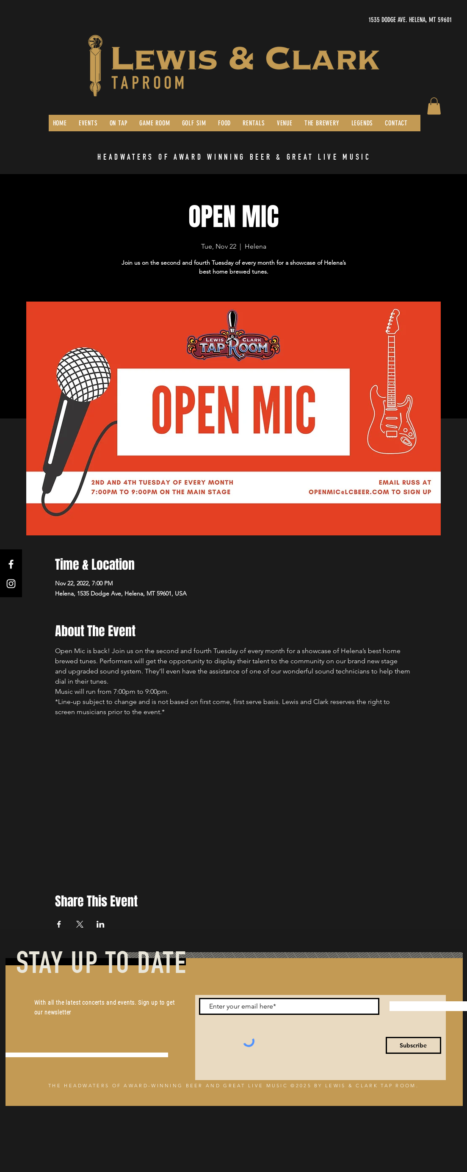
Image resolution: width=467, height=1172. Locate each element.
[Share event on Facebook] (59, 924)
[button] (434, 106)
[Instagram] (11, 584)
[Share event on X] (80, 924)
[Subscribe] (413, 1045)
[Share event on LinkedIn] (101, 924)
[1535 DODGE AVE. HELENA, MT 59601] (372, 19)
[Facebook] (11, 564)
